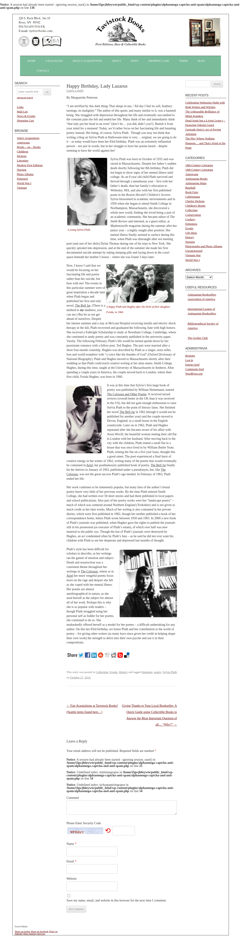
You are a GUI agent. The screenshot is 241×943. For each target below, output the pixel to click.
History (123, 672)
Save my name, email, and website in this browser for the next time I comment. (116, 900)
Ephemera (191, 223)
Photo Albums (25, 174)
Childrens (22, 151)
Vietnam (22, 187)
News (134, 60)
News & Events (26, 116)
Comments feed (194, 369)
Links (20, 107)
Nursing (21, 169)
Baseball (190, 187)
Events (113, 672)
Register (190, 355)
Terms (183, 60)
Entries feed (192, 364)
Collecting (102, 672)
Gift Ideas (191, 232)
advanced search (25, 97)
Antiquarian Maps (196, 183)
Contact (43, 70)
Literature (22, 160)
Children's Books (195, 205)
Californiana (192, 196)
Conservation (193, 214)
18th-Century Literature (199, 165)
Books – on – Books (29, 147)
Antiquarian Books (196, 178)
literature (147, 672)
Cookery (190, 219)
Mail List (22, 111)
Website (71, 878)
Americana (23, 142)
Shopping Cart (158, 60)
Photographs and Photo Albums (203, 246)
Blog (201, 60)
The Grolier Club (198, 338)
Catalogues (54, 60)
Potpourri (22, 178)
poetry (157, 672)
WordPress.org (194, 373)
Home (32, 60)
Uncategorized (194, 250)
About (116, 60)
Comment (72, 797)
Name (71, 844)
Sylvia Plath (170, 672)
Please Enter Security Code (83, 823)
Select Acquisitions (87, 60)
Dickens (22, 156)
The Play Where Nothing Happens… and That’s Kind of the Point (205, 143)
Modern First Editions (30, 165)
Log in (189, 360)
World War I (24, 183)
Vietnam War (193, 255)
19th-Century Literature (199, 169)
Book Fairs (191, 192)
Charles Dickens (195, 201)
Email (71, 861)
